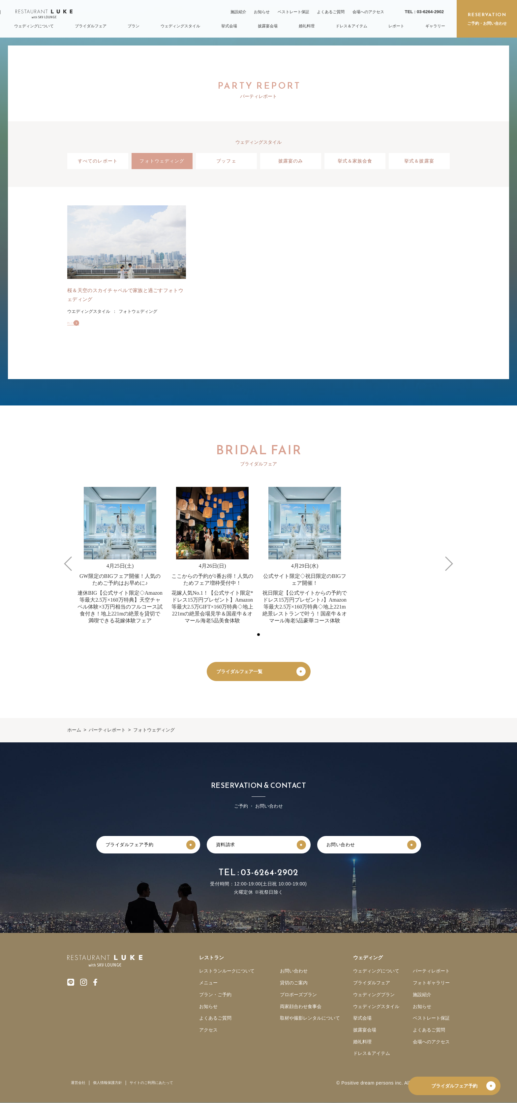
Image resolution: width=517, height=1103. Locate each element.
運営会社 (78, 1083)
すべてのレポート (98, 161)
